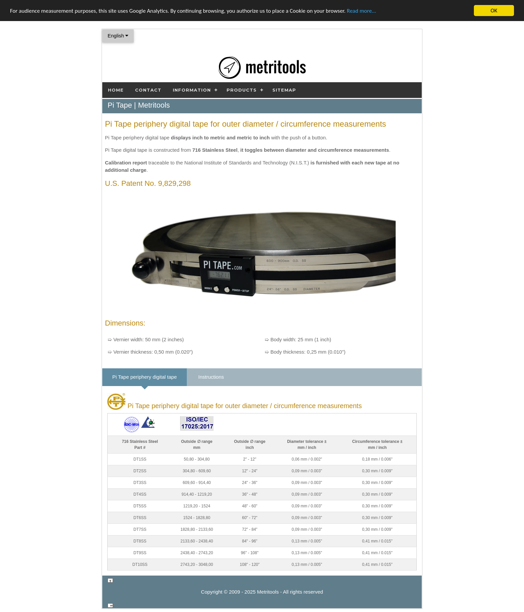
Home (116, 90)
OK (494, 10)
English (118, 35)
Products (242, 90)
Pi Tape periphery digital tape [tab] (144, 377)
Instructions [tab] (211, 377)
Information (192, 90)
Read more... (361, 10)
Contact (148, 90)
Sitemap (284, 90)
